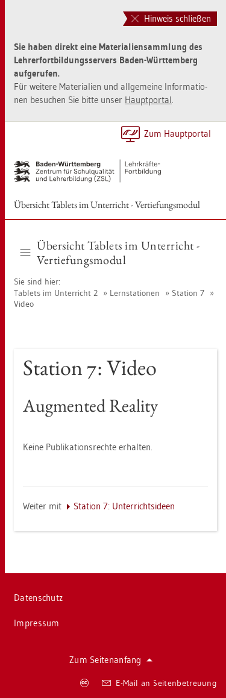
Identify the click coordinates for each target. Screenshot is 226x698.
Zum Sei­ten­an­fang (110, 659)
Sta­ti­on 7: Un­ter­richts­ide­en (124, 506)
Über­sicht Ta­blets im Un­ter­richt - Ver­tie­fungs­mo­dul (107, 205)
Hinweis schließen (171, 18)
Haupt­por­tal (148, 99)
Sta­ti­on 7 (188, 293)
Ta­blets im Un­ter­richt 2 (56, 293)
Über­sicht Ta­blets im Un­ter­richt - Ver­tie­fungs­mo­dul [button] (110, 252)
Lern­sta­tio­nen (135, 293)
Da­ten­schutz (38, 597)
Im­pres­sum (37, 623)
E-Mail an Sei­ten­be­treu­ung (159, 683)
